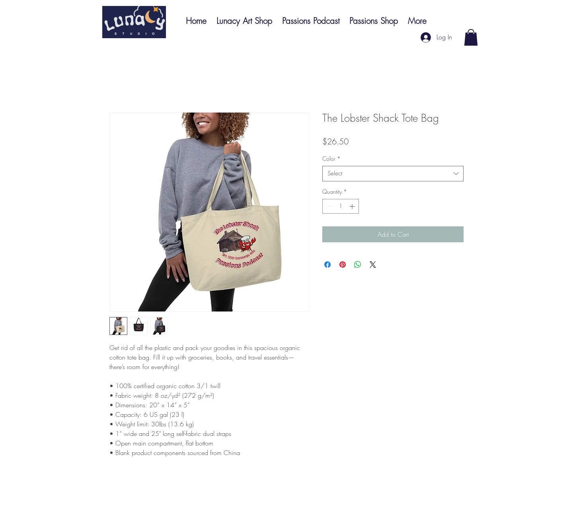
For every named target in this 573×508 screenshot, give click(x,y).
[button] (471, 37)
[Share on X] (373, 264)
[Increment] (353, 206)
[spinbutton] (340, 206)
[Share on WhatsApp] (358, 264)
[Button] (134, 22)
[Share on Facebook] (327, 264)
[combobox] (393, 173)
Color (331, 158)
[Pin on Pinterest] (342, 264)
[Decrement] (328, 206)
